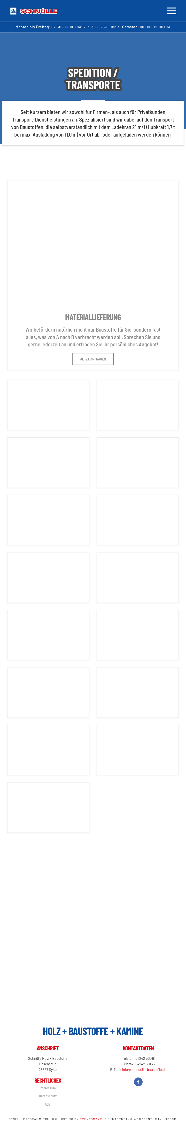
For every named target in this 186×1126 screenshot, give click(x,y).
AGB (47, 1104)
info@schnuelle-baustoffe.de (143, 1069)
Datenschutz (47, 1096)
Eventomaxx (91, 1119)
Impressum (47, 1088)
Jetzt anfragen (93, 359)
